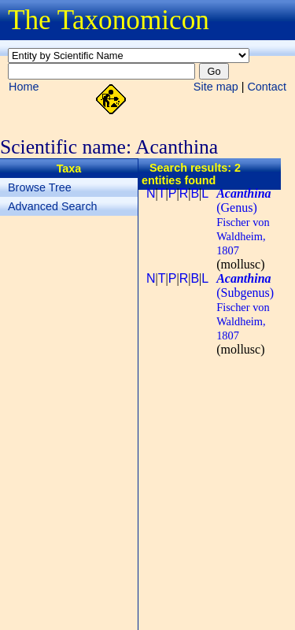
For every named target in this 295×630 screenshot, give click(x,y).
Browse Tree (40, 187)
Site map (216, 86)
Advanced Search (53, 206)
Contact (266, 86)
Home (24, 86)
